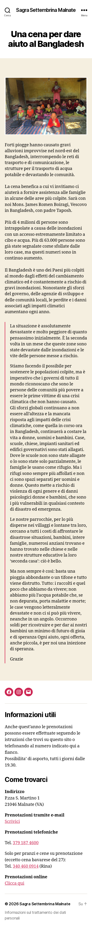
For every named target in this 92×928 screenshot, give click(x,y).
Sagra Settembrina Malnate (46, 10)
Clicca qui (14, 883)
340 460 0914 (26, 866)
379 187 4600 (26, 843)
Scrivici (12, 821)
